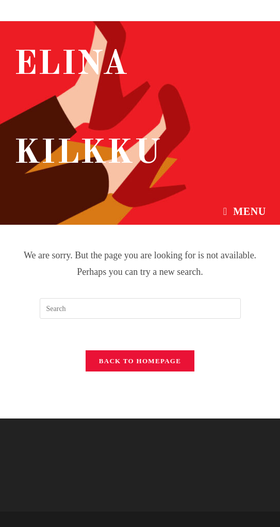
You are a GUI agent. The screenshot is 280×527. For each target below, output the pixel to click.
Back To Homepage (140, 361)
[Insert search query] (140, 308)
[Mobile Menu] (244, 211)
